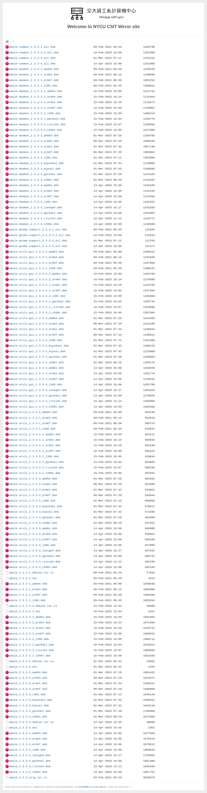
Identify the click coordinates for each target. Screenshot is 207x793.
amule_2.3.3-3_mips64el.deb (30, 700)
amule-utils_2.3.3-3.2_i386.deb (34, 456)
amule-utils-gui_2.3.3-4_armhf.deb (36, 379)
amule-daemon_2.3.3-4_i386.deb (33, 202)
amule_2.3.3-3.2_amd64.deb (29, 617)
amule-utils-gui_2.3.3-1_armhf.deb (36, 263)
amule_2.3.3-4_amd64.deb (28, 733)
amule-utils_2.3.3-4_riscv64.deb (34, 562)
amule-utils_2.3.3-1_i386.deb (32, 429)
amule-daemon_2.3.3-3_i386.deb (33, 158)
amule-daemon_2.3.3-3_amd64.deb (34, 136)
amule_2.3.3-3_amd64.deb (28, 672)
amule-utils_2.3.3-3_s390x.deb (33, 523)
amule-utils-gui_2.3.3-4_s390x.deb (36, 407)
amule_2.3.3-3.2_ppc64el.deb (31, 645)
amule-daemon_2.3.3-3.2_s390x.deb (35, 130)
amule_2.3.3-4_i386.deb (27, 750)
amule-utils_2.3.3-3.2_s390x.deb (34, 473)
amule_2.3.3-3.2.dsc (25, 611)
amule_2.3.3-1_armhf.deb (28, 595)
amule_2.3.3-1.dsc (23, 578)
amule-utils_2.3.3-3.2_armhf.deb (34, 451)
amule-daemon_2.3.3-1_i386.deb (33, 86)
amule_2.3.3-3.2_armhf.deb (29, 634)
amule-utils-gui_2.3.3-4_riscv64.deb (38, 401)
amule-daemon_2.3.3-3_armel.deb (34, 146)
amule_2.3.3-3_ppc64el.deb (29, 711)
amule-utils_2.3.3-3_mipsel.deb (34, 512)
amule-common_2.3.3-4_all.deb (32, 64)
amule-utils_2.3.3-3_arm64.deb (33, 484)
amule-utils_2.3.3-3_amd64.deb (33, 479)
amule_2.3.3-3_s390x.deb (28, 717)
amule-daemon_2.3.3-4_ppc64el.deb (35, 213)
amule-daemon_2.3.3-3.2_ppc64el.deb (37, 119)
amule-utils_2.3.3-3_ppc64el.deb (34, 517)
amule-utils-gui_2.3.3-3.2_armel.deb (38, 285)
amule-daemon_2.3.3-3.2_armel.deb (35, 102)
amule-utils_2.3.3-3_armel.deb (33, 490)
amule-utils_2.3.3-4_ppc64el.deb (34, 556)
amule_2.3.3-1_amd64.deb (28, 584)
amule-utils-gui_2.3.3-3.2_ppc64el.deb (39, 301)
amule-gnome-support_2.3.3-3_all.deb (38, 241)
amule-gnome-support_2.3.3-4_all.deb (38, 246)
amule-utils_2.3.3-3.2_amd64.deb (34, 434)
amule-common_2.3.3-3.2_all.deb (34, 52)
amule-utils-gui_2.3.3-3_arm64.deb (36, 324)
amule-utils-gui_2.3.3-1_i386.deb (35, 268)
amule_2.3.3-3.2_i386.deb (29, 639)
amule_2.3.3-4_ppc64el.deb (29, 761)
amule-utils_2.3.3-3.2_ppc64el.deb (36, 462)
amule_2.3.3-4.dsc (23, 728)
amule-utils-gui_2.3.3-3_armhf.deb (36, 335)
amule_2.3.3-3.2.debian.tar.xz (33, 606)
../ (11, 41)
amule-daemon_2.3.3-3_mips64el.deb (36, 163)
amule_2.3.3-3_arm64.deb (28, 678)
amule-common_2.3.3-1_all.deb (32, 47)
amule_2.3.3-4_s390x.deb (28, 772)
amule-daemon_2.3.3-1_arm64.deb (34, 75)
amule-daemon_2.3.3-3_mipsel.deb (34, 169)
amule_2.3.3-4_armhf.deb (28, 744)
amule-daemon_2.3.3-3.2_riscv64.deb (37, 124)
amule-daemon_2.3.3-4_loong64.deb (35, 207)
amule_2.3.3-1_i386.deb (27, 600)
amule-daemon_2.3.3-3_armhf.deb (34, 152)
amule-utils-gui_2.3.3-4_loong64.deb (38, 390)
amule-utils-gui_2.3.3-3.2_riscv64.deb (39, 307)
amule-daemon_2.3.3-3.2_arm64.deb (35, 97)
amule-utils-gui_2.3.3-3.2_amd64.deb (38, 274)
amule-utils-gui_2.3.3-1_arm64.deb (36, 257)
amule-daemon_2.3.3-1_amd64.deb (34, 69)
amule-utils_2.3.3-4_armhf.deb (33, 539)
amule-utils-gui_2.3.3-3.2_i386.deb (37, 296)
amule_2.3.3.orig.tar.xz (28, 777)
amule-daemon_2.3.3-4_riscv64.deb (35, 218)
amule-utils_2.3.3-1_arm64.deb (33, 418)
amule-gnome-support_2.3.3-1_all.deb (38, 230)
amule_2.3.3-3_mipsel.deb (29, 706)
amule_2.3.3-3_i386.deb (27, 694)
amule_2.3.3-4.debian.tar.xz (31, 722)
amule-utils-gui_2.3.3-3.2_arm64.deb (38, 279)
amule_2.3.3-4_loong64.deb (29, 755)
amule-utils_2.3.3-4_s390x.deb (33, 567)
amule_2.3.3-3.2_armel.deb (29, 628)
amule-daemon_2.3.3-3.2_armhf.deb (35, 108)
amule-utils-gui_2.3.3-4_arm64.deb (36, 373)
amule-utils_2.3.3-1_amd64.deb (33, 412)
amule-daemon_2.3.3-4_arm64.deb (34, 191)
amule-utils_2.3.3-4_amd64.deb (33, 528)
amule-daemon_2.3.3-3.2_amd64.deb (35, 91)
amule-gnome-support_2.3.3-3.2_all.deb (39, 235)
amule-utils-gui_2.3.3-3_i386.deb (35, 340)
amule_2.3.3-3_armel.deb (28, 683)
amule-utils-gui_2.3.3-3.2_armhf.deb (38, 290)
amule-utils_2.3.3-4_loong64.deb (34, 551)
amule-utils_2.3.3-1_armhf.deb (33, 423)
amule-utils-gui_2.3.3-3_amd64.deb (36, 318)
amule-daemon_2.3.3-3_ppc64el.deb (35, 174)
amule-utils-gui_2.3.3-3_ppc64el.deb (38, 357)
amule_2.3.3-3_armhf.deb (28, 689)
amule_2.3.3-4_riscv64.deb (29, 766)
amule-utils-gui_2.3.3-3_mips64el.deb (39, 346)
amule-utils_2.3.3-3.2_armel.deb (34, 445)
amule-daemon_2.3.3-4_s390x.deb (34, 224)
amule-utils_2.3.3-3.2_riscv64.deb (36, 468)
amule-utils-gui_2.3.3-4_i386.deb (35, 384)
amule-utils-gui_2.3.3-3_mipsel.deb (37, 351)
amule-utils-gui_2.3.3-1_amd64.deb (36, 252)
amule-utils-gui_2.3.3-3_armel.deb (36, 329)
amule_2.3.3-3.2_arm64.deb (29, 622)
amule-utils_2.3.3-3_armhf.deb (33, 495)
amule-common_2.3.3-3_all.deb (32, 58)
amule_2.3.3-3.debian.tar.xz (31, 661)
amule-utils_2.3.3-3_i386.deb (32, 501)
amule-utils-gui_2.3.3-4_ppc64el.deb (38, 396)
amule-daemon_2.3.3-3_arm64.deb (34, 141)
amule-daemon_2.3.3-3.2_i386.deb (34, 113)
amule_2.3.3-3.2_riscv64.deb (31, 650)
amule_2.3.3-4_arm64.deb (28, 739)
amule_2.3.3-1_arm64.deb (28, 589)
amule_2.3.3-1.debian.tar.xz (31, 573)
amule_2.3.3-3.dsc (23, 667)
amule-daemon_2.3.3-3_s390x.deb (34, 180)
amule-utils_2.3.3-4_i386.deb (32, 545)
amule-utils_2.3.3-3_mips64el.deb (35, 506)
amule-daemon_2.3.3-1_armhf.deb (34, 80)
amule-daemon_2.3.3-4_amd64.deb (34, 185)
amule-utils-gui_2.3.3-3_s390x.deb (36, 362)
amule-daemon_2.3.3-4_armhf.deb (34, 196)
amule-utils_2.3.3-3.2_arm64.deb (34, 440)
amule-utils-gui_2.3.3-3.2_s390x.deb (38, 313)
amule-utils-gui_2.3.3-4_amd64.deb (36, 368)
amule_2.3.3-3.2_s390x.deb (29, 656)
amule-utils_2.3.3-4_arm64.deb (33, 534)
